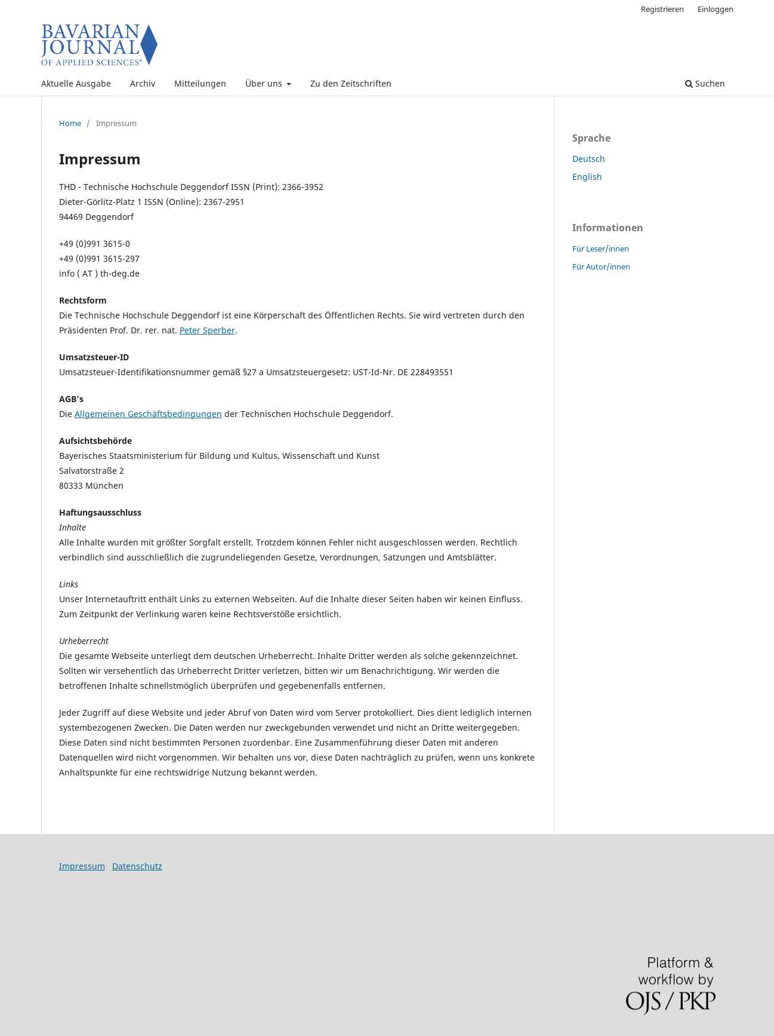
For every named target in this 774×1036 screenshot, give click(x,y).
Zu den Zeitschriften (350, 83)
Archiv (142, 83)
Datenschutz (137, 866)
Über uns (265, 83)
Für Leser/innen (600, 248)
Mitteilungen (200, 83)
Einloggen (715, 9)
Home (70, 123)
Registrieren (662, 9)
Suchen (705, 83)
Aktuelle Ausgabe (76, 83)
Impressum (82, 866)
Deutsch (588, 158)
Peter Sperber (207, 330)
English (587, 176)
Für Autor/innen (601, 266)
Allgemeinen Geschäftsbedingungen (148, 413)
